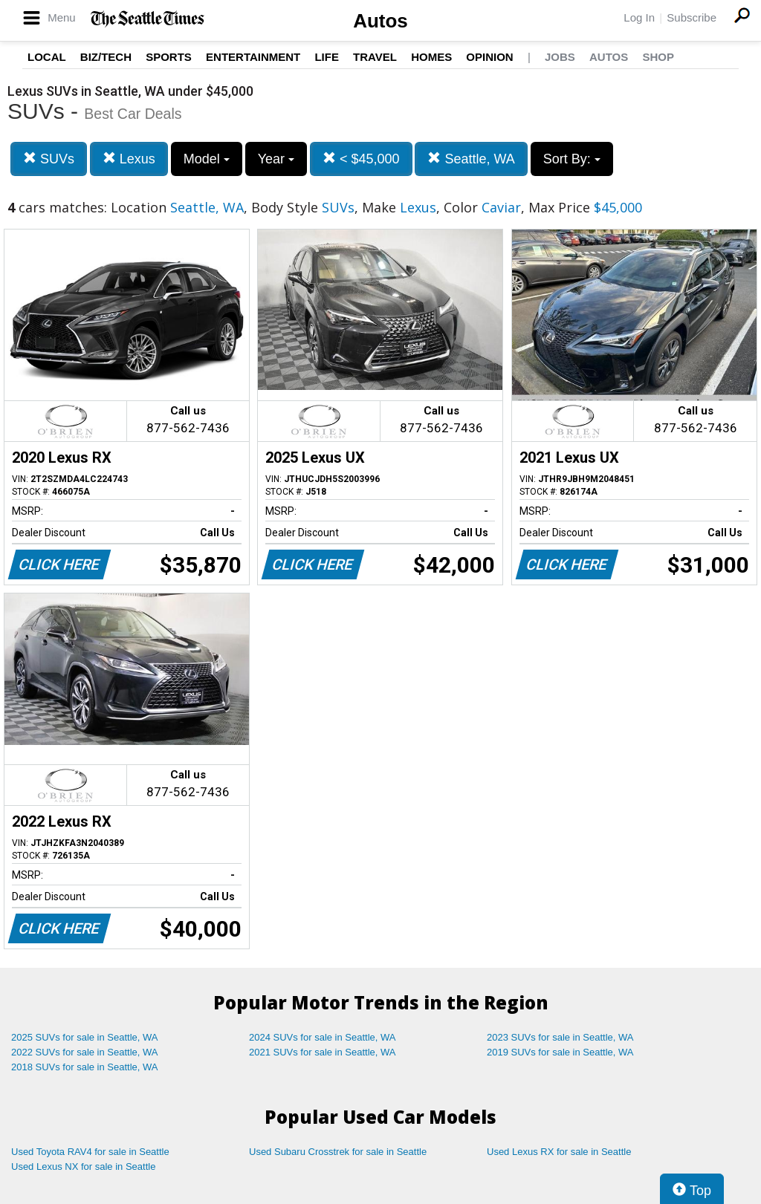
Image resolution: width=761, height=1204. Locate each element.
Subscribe (691, 17)
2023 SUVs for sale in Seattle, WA (560, 1037)
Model (207, 159)
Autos (380, 21)
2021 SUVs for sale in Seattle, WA (322, 1052)
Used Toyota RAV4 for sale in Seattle (90, 1151)
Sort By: (571, 159)
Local (46, 57)
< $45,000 (361, 158)
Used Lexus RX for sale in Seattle (559, 1151)
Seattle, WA (470, 158)
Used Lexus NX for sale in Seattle (83, 1166)
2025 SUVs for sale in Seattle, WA (84, 1037)
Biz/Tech (106, 57)
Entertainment (253, 57)
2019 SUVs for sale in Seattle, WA (560, 1052)
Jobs (560, 57)
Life (326, 57)
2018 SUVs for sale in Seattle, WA (84, 1067)
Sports (169, 57)
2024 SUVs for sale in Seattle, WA (322, 1037)
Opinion (489, 57)
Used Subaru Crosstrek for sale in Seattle (338, 1151)
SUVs (48, 158)
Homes (431, 57)
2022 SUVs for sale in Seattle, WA (84, 1052)
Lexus (129, 158)
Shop (658, 57)
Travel (375, 57)
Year (276, 159)
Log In (639, 17)
